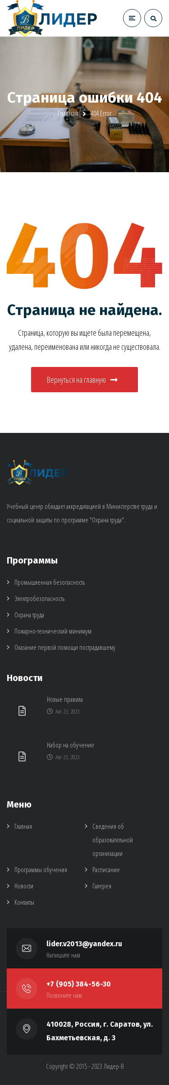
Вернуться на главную (82, 379)
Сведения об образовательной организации (112, 840)
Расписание (106, 869)
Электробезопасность (39, 598)
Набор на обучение (70, 744)
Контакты (24, 902)
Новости (23, 885)
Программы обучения (40, 869)
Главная (68, 113)
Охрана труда (29, 614)
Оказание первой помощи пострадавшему (64, 647)
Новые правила (65, 699)
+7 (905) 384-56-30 (78, 984)
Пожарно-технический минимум (52, 630)
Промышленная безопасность (49, 582)
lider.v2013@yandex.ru (84, 943)
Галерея (101, 885)
